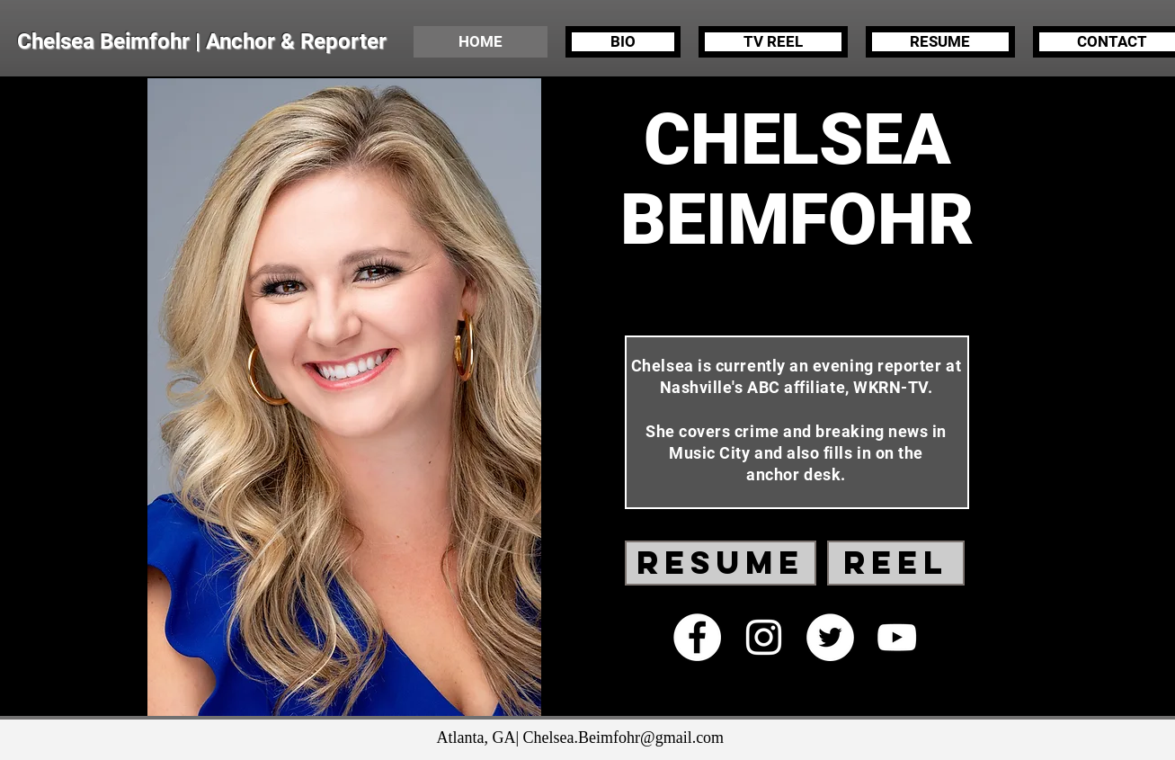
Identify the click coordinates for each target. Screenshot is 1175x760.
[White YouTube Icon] (897, 637)
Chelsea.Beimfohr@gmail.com (624, 738)
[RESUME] (720, 563)
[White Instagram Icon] (764, 637)
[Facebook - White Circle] (697, 637)
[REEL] (896, 563)
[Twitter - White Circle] (830, 637)
